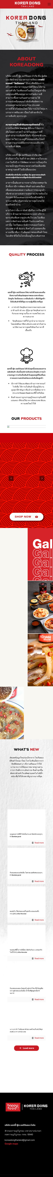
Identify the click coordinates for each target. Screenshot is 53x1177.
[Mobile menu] (49, 4)
